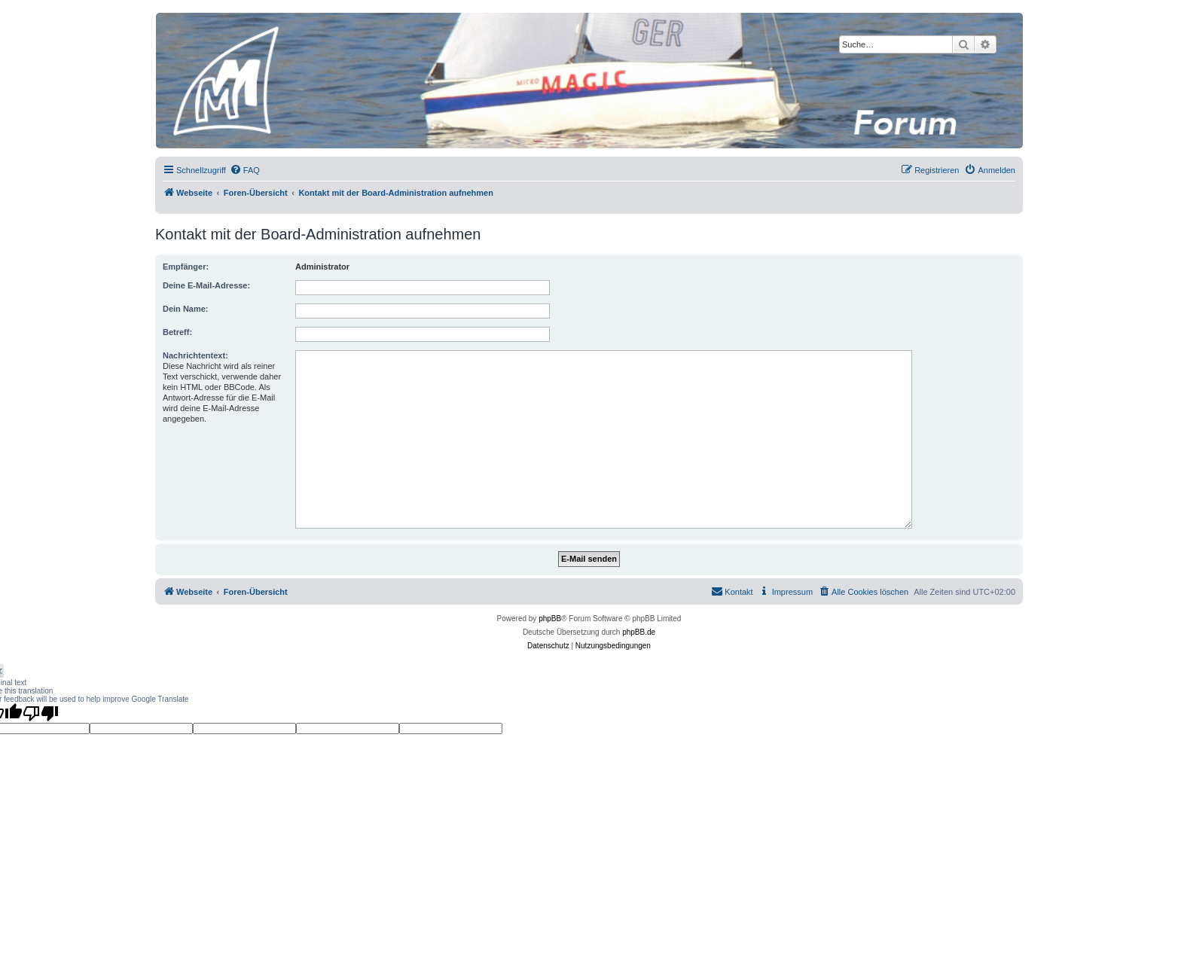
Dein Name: (186, 308)
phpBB (550, 618)
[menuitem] (245, 170)
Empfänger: (186, 266)
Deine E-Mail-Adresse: (206, 285)
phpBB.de (638, 632)
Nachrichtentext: (195, 355)
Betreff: (177, 332)
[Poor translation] (41, 713)
